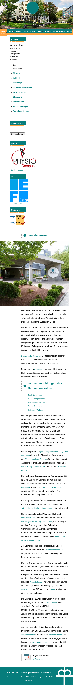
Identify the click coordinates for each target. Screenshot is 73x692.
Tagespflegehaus (35, 406)
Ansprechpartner (28, 635)
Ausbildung (25, 487)
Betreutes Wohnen (35, 410)
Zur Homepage (19, 202)
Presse (52, 589)
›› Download (38, 659)
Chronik (16, 73)
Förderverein (18, 102)
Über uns (3, 32)
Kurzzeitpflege (27, 466)
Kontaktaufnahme (56, 635)
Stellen (40, 31)
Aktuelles (55, 31)
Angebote (33, 31)
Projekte (48, 31)
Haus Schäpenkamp (36, 399)
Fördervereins (51, 603)
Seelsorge (17, 83)
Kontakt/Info (62, 31)
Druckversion (12, 672)
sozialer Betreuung (29, 518)
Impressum (34, 672)
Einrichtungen (12, 31)
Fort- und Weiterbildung (52, 487)
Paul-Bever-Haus (35, 395)
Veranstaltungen (36, 582)
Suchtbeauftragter (21, 111)
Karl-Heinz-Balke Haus (37, 402)
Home (69, 31)
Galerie (24, 589)
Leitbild (16, 78)
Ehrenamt (17, 97)
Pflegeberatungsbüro (40, 642)
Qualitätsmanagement (22, 87)
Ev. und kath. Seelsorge (31, 356)
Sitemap (23, 672)
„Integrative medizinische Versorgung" (36, 508)
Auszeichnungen (20, 106)
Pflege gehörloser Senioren (36, 459)
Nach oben (46, 672)
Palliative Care (40, 466)
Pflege (18, 31)
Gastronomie (26, 31)
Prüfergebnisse (20, 92)
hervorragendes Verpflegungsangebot (36, 521)
